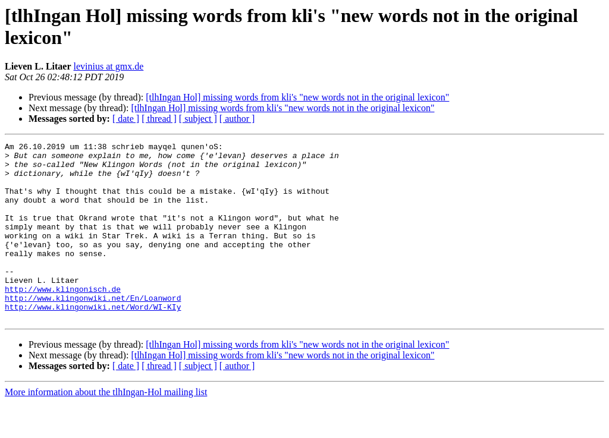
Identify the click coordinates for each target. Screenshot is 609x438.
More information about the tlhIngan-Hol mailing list (106, 428)
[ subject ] (198, 119)
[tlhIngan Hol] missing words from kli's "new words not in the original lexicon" (297, 97)
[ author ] (237, 119)
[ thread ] (159, 119)
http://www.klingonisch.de (63, 319)
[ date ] (125, 119)
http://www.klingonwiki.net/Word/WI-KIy (93, 340)
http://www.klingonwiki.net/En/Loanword (93, 329)
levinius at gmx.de (109, 66)
